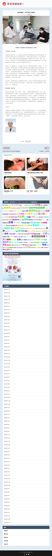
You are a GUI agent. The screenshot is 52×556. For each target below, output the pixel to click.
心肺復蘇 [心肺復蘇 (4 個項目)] (44, 222)
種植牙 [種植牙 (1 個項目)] (45, 240)
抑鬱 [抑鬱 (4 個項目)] (18, 214)
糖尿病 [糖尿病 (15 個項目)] (32, 210)
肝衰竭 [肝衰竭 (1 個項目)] (42, 240)
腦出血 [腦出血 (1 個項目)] (4, 249)
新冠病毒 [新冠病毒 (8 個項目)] (24, 207)
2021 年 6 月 (6, 377)
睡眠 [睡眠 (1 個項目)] (28, 240)
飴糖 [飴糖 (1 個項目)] (12, 208)
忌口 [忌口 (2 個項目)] (27, 237)
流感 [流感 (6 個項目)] (47, 210)
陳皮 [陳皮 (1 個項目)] (29, 231)
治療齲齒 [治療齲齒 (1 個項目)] (25, 242)
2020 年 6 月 (6, 417)
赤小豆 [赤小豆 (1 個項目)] (37, 217)
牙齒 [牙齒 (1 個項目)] (23, 220)
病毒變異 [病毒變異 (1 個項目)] (7, 231)
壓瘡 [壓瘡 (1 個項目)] (46, 214)
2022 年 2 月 (6, 350)
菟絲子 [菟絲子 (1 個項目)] (11, 231)
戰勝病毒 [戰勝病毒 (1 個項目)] (16, 245)
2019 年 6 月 (6, 458)
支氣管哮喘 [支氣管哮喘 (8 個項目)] (33, 207)
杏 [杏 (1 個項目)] (37, 245)
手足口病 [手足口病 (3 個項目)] (44, 231)
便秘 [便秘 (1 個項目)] (19, 237)
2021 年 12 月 (7, 357)
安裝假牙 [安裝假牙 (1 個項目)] (6, 211)
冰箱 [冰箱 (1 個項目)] (24, 247)
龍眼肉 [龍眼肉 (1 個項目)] (28, 223)
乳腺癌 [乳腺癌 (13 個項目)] (17, 228)
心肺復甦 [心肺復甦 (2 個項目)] (32, 231)
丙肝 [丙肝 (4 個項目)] (25, 225)
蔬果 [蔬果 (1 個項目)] (10, 217)
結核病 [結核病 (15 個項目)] (41, 207)
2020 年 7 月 (6, 414)
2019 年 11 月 (7, 441)
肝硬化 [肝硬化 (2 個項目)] (40, 245)
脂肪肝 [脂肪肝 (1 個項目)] (31, 245)
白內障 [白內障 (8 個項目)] (37, 205)
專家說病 (29, 15)
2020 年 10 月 (7, 404)
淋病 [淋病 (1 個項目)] (13, 245)
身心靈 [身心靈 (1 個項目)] (14, 247)
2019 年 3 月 (6, 468)
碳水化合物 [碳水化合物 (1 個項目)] (5, 220)
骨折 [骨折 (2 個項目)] (16, 234)
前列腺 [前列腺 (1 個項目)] (6, 217)
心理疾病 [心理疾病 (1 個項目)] (11, 211)
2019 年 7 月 (6, 455)
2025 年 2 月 (6, 326)
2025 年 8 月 (6, 306)
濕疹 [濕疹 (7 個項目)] (12, 228)
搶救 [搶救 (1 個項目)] (29, 234)
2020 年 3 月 (6, 428)
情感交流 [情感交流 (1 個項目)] (29, 205)
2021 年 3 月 (6, 387)
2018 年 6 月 (6, 499)
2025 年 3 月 (6, 323)
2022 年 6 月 (6, 336)
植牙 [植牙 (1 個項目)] (21, 205)
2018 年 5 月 (6, 502)
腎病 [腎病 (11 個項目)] (44, 244)
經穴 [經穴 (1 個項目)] (20, 245)
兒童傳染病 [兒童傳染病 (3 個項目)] (15, 220)
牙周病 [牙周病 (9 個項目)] (37, 239)
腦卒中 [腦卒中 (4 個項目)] (11, 242)
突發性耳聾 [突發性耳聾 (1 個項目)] (44, 242)
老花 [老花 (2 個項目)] (22, 228)
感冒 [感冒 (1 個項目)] (16, 225)
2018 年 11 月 (7, 482)
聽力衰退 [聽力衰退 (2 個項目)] (5, 205)
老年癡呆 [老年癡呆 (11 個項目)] (28, 213)
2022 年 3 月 (6, 346)
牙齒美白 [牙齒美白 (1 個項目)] (16, 237)
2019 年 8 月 (6, 451)
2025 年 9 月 (6, 303)
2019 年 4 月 (6, 465)
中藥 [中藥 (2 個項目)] (24, 237)
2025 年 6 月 (6, 313)
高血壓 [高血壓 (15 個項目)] (20, 216)
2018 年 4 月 (6, 505)
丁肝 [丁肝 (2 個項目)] (14, 211)
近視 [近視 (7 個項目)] (19, 239)
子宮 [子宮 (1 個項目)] (44, 211)
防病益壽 (6, 540)
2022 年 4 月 (6, 343)
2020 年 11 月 (7, 400)
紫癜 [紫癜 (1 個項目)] (23, 205)
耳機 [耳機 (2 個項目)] (9, 220)
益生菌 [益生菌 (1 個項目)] (25, 234)
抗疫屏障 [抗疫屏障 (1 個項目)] (11, 214)
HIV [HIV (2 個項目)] (4, 217)
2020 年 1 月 (6, 434)
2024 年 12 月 (7, 333)
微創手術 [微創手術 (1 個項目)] (31, 240)
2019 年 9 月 (6, 448)
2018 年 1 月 (6, 515)
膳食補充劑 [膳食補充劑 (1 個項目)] (20, 225)
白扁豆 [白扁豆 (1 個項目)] (9, 205)
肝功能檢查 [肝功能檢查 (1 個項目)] (20, 242)
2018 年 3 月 (6, 509)
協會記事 (6, 544)
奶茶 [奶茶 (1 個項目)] (20, 220)
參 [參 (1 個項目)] (9, 225)
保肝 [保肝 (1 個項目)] (47, 225)
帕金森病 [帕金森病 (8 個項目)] (15, 205)
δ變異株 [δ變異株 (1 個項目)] (11, 237)
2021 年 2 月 (6, 390)
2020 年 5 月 (6, 421)
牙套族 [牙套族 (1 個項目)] (25, 240)
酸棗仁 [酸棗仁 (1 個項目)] (34, 245)
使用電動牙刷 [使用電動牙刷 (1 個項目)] (42, 225)
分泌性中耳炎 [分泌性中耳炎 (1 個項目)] (32, 228)
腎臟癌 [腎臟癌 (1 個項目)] (15, 242)
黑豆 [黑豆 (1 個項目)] (42, 205)
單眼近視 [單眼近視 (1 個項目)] (33, 247)
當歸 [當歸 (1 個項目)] (17, 231)
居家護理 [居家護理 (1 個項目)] (35, 214)
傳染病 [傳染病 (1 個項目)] (37, 228)
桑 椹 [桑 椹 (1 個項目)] (25, 217)
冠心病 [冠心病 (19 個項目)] (41, 213)
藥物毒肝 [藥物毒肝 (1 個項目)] (9, 245)
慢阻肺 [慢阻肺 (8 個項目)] (5, 242)
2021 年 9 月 (6, 367)
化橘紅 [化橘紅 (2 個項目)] (29, 217)
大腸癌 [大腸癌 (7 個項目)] (8, 239)
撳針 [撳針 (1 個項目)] (12, 240)
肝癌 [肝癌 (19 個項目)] (10, 222)
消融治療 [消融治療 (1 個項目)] (32, 242)
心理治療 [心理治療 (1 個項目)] (10, 234)
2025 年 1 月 (6, 330)
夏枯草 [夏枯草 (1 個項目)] (12, 217)
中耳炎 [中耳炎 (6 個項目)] (28, 247)
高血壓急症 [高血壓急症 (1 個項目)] (46, 247)
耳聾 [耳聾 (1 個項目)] (14, 231)
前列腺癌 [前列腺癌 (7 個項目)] (17, 222)
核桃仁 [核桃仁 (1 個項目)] (15, 240)
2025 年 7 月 (6, 309)
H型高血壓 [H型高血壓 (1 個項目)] (23, 223)
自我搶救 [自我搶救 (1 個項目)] (26, 228)
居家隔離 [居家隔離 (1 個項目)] (7, 247)
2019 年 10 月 (7, 444)
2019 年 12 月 (7, 438)
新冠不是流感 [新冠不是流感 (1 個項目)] (16, 208)
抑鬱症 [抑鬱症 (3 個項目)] (38, 223)
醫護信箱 (6, 537)
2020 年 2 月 (6, 431)
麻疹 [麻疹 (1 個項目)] (22, 240)
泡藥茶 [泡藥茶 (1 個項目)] (7, 249)
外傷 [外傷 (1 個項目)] (42, 247)
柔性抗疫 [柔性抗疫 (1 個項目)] (41, 217)
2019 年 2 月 (6, 471)
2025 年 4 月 (6, 319)
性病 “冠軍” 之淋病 (32, 191)
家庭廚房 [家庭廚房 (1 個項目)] (30, 220)
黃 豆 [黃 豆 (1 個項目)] (33, 205)
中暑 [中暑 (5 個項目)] (23, 245)
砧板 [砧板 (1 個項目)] (11, 249)
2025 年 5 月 (6, 316)
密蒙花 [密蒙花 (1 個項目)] (23, 211)
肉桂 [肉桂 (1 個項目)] (11, 247)
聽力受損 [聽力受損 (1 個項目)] (38, 211)
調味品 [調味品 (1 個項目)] (15, 214)
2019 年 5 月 (6, 461)
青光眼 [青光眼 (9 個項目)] (21, 230)
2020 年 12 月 (7, 397)
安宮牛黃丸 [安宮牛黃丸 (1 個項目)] (46, 217)
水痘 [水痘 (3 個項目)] (31, 234)
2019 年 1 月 (6, 475)
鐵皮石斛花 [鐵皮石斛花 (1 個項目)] (21, 234)
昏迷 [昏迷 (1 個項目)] (7, 214)
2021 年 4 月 (6, 384)
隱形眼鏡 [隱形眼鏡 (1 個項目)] (20, 247)
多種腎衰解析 (8, 172)
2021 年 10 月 (7, 363)
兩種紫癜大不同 (8, 191)
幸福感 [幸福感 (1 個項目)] (4, 214)
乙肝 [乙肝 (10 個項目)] (45, 233)
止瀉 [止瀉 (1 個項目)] (30, 237)
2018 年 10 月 (7, 485)
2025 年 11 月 (7, 296)
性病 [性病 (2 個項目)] (7, 225)
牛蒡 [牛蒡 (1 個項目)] (42, 211)
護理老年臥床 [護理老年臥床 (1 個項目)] (42, 228)
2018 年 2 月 (6, 512)
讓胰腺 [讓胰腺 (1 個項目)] (44, 220)
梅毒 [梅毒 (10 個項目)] (26, 219)
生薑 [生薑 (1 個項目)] (37, 247)
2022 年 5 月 (6, 340)
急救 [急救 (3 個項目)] (27, 211)
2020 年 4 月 (6, 424)
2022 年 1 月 (6, 353)
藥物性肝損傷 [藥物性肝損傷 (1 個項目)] (36, 234)
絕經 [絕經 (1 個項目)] (16, 217)
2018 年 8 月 (6, 492)
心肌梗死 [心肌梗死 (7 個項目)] (6, 228)
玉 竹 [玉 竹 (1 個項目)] (41, 234)
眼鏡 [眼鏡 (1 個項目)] (26, 205)
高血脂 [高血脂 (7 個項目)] (33, 222)
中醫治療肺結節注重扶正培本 (35, 172)
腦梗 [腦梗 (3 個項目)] (25, 231)
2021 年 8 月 (6, 370)
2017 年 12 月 (7, 519)
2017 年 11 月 (7, 522)
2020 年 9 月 (6, 407)
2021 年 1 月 (6, 394)
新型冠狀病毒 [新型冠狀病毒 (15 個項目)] (38, 236)
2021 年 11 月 (7, 360)
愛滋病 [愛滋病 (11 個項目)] (36, 225)
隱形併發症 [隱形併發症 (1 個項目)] (38, 231)
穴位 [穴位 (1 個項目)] (17, 247)
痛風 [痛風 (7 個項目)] (33, 216)
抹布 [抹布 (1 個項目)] (22, 237)
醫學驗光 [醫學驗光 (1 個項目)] (27, 245)
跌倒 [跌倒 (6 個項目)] (22, 214)
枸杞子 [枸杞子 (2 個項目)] (41, 220)
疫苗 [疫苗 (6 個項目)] (6, 233)
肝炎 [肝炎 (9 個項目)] (5, 244)
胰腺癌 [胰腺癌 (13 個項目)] (7, 207)
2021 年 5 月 (6, 380)
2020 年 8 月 (6, 411)
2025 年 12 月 (7, 292)
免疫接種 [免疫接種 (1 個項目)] (12, 225)
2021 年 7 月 (6, 373)
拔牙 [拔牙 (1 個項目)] (29, 242)
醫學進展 (6, 534)
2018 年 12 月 (7, 478)
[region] (12, 269)
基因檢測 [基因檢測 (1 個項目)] (37, 242)
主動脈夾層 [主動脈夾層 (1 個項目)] (19, 211)
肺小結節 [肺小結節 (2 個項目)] (35, 220)
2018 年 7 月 (6, 495)
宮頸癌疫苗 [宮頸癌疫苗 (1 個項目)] (29, 225)
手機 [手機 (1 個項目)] (40, 242)
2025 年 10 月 (7, 299)
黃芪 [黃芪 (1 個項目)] (39, 247)
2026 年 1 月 (6, 289)
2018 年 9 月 (6, 488)
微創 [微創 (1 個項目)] (14, 234)
